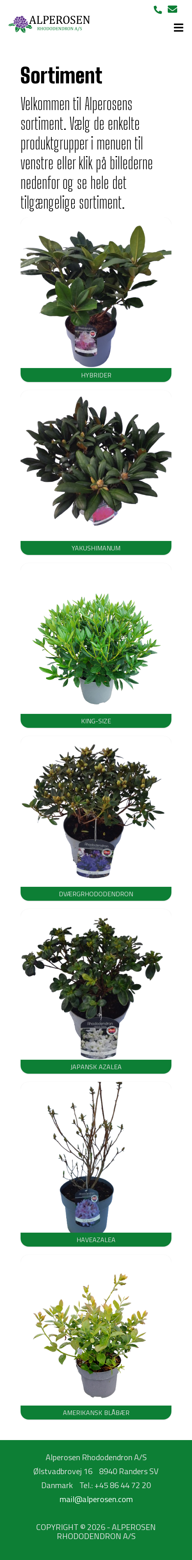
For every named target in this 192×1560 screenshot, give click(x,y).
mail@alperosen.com (96, 1499)
